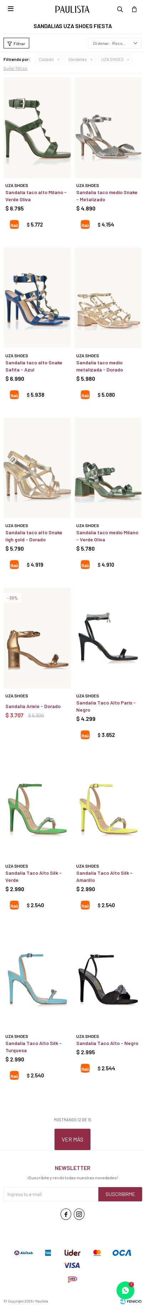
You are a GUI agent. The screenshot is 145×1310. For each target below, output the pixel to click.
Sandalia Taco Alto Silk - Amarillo (104, 876)
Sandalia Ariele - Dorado (33, 706)
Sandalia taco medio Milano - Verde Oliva (107, 535)
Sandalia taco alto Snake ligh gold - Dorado (33, 535)
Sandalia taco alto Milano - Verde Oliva (36, 195)
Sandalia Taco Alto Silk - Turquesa (33, 1046)
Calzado (46, 59)
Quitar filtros (15, 68)
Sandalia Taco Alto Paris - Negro (106, 706)
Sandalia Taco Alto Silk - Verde (33, 876)
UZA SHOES (112, 59)
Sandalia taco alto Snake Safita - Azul (33, 366)
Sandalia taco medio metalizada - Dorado (99, 366)
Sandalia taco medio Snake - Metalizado (107, 195)
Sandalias (77, 59)
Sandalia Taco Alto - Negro (107, 1043)
